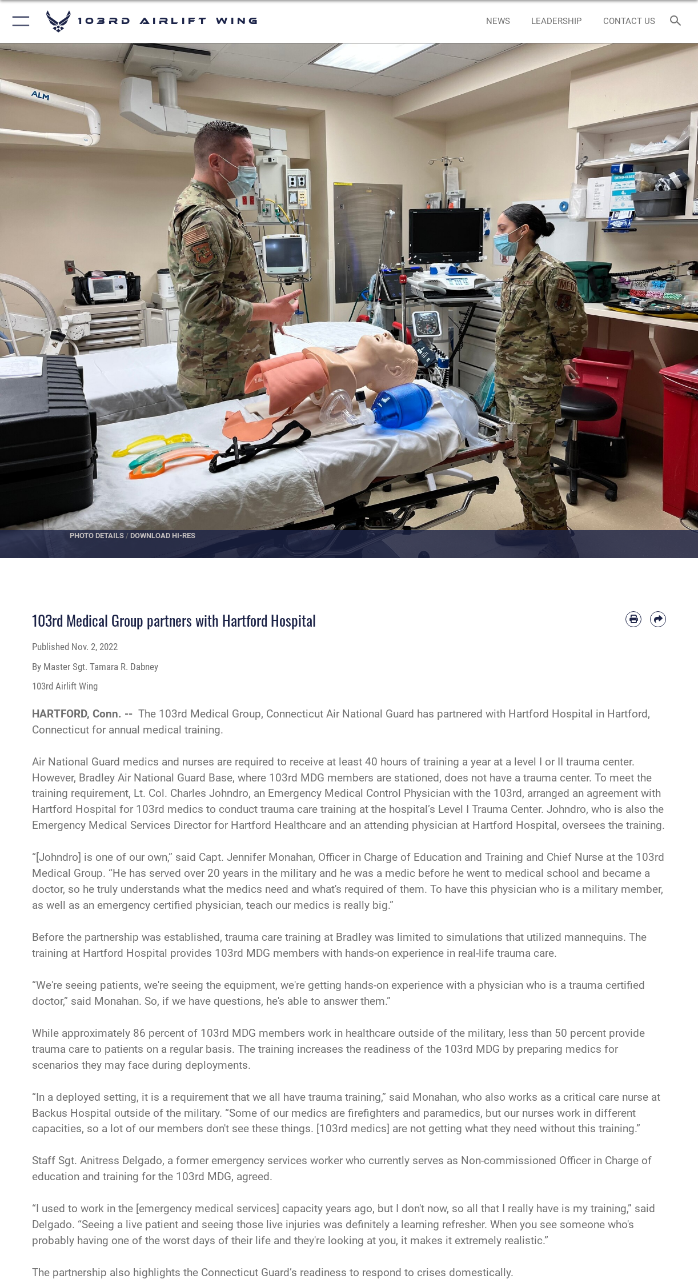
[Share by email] (658, 619)
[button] (18, 21)
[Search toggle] (678, 21)
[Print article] (633, 619)
